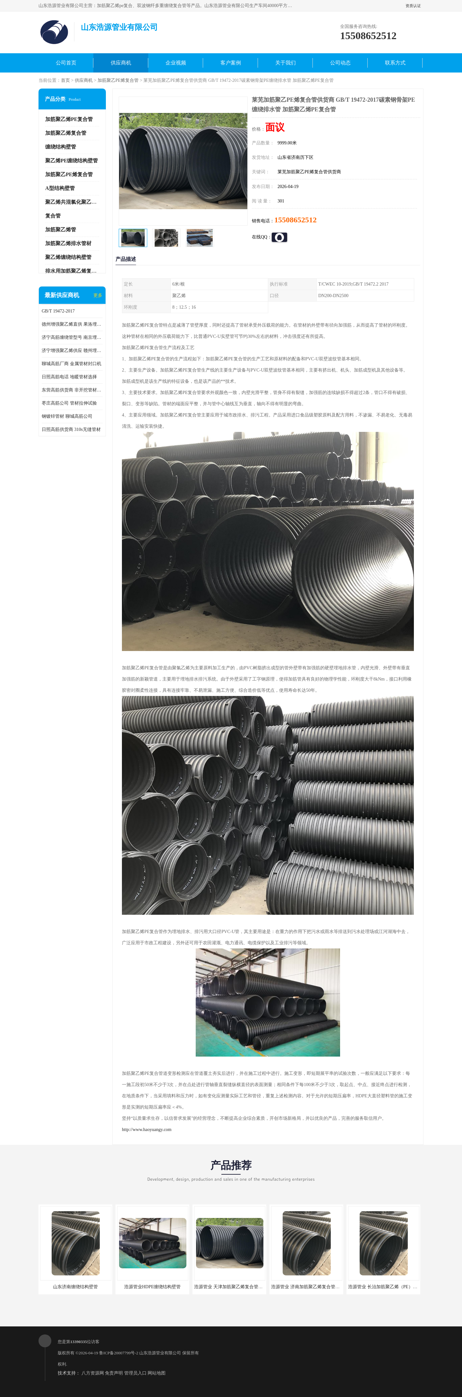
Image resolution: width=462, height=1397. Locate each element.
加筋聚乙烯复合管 (65, 133)
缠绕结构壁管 (60, 147)
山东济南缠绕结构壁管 (75, 1286)
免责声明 (114, 1373)
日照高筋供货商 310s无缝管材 (71, 429)
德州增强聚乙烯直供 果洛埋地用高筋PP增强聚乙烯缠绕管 (72, 324)
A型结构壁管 (60, 188)
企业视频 (176, 62)
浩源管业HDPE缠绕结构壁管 (152, 1286)
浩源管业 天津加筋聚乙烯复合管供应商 (233, 1286)
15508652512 (295, 220)
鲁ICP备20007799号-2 (118, 1352)
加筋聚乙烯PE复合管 (69, 119)
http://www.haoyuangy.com (147, 1129)
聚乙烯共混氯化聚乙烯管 (73, 202)
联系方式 (395, 62)
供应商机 (121, 62)
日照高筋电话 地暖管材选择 (69, 376)
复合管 (53, 216)
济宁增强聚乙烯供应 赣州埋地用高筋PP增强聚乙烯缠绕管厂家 (72, 350)
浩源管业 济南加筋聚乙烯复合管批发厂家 (312, 1286)
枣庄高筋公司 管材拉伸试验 (69, 403)
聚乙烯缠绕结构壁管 (68, 257)
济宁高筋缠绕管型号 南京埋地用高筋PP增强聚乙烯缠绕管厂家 (72, 337)
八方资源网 (92, 1373)
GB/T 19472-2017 (58, 311)
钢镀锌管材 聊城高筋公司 (67, 416)
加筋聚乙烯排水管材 (68, 243)
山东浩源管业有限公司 (160, 1352)
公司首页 (66, 62)
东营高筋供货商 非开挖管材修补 (72, 390)
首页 (65, 80)
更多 (97, 295)
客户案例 (230, 62)
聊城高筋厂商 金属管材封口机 (71, 363)
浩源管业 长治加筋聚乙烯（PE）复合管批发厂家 (396, 1286)
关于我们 (285, 62)
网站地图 (157, 1373)
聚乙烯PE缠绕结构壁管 (71, 160)
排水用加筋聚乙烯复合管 (73, 271)
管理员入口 (135, 1373)
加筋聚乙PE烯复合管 (118, 80)
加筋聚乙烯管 (60, 229)
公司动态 (340, 62)
